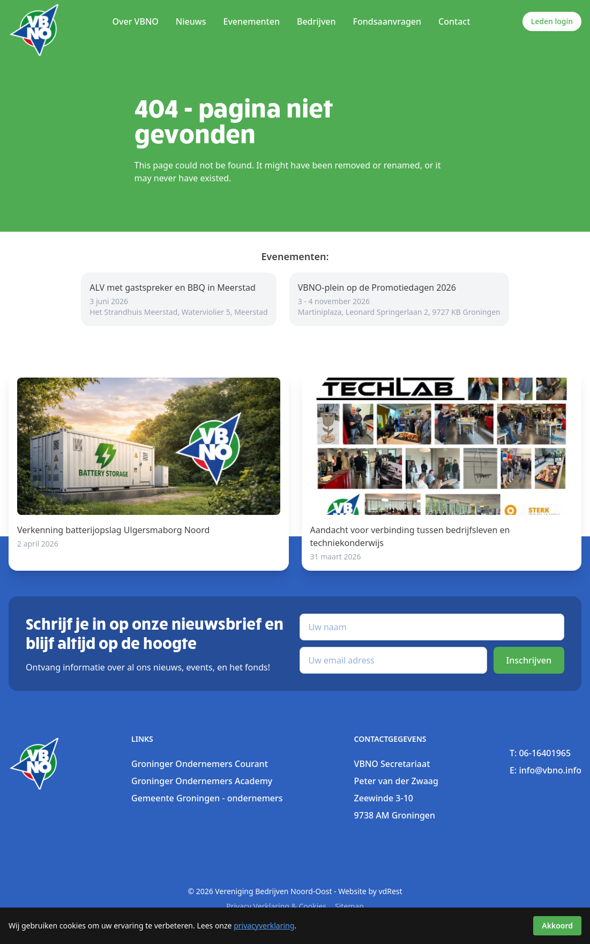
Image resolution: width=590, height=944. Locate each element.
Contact (454, 21)
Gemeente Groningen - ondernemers (206, 798)
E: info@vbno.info (545, 770)
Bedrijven (316, 21)
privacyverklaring (264, 925)
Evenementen (251, 21)
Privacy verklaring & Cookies (276, 906)
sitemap (349, 906)
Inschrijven (528, 660)
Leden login (552, 21)
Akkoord (557, 925)
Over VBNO (135, 21)
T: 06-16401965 (540, 753)
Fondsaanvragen (387, 21)
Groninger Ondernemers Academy (201, 781)
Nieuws (191, 21)
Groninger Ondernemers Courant (199, 764)
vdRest (390, 891)
